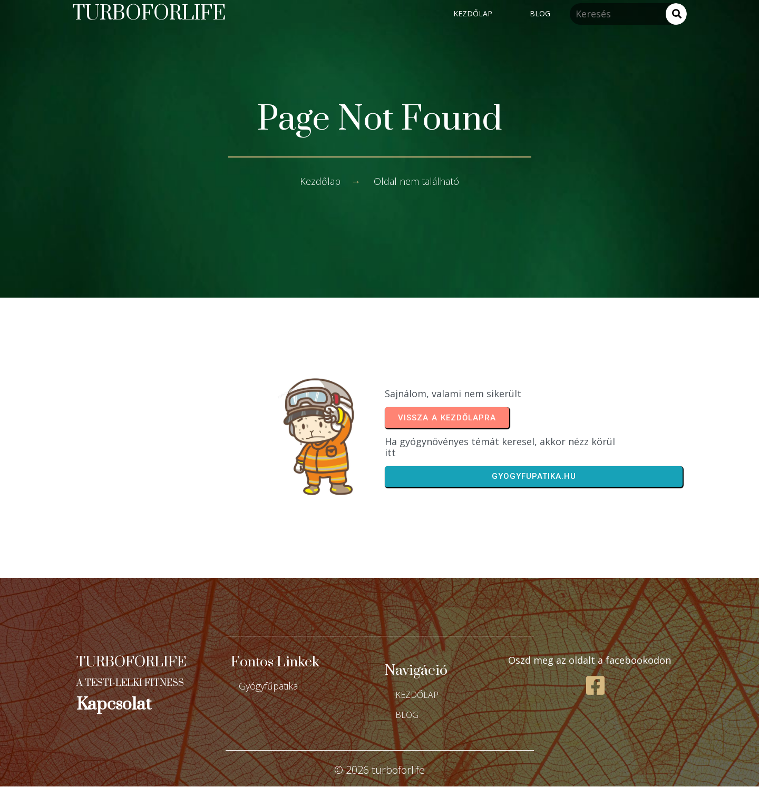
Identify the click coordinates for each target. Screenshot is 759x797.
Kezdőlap (320, 181)
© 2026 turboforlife (379, 770)
